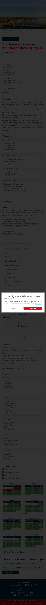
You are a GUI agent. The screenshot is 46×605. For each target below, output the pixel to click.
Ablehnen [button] (13, 308)
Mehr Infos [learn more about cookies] (38, 304)
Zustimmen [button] (32, 308)
